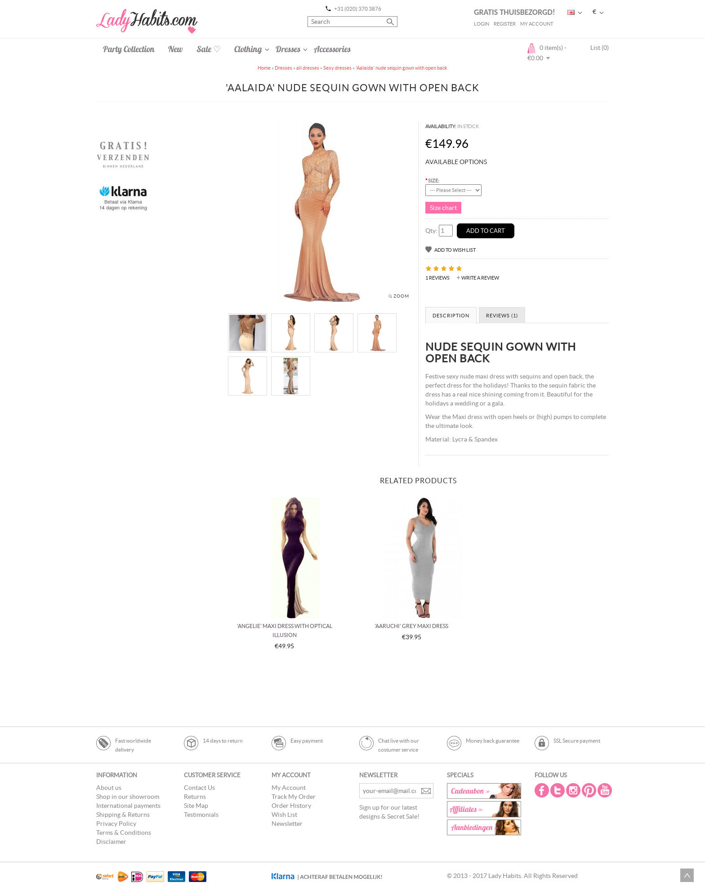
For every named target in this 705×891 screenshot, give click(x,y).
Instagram (574, 790)
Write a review (480, 278)
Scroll (687, 875)
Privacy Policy (116, 823)
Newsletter (287, 823)
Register (505, 24)
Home (264, 68)
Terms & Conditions (123, 832)
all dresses (307, 68)
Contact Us (199, 787)
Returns (195, 796)
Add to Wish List (455, 250)
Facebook (543, 790)
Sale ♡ (208, 49)
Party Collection (129, 49)
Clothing (248, 49)
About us (108, 787)
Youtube (606, 790)
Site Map (196, 805)
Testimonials (201, 814)
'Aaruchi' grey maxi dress (411, 626)
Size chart (443, 207)
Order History (291, 805)
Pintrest (590, 790)
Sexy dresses (337, 68)
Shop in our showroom (127, 796)
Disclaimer (111, 841)
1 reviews (437, 278)
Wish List (284, 814)
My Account (536, 24)
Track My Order (294, 796)
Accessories (332, 49)
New (175, 49)
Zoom (401, 296)
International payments (128, 805)
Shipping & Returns (123, 814)
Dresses (288, 49)
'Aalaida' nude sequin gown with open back (401, 68)
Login (481, 24)
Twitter (558, 790)
